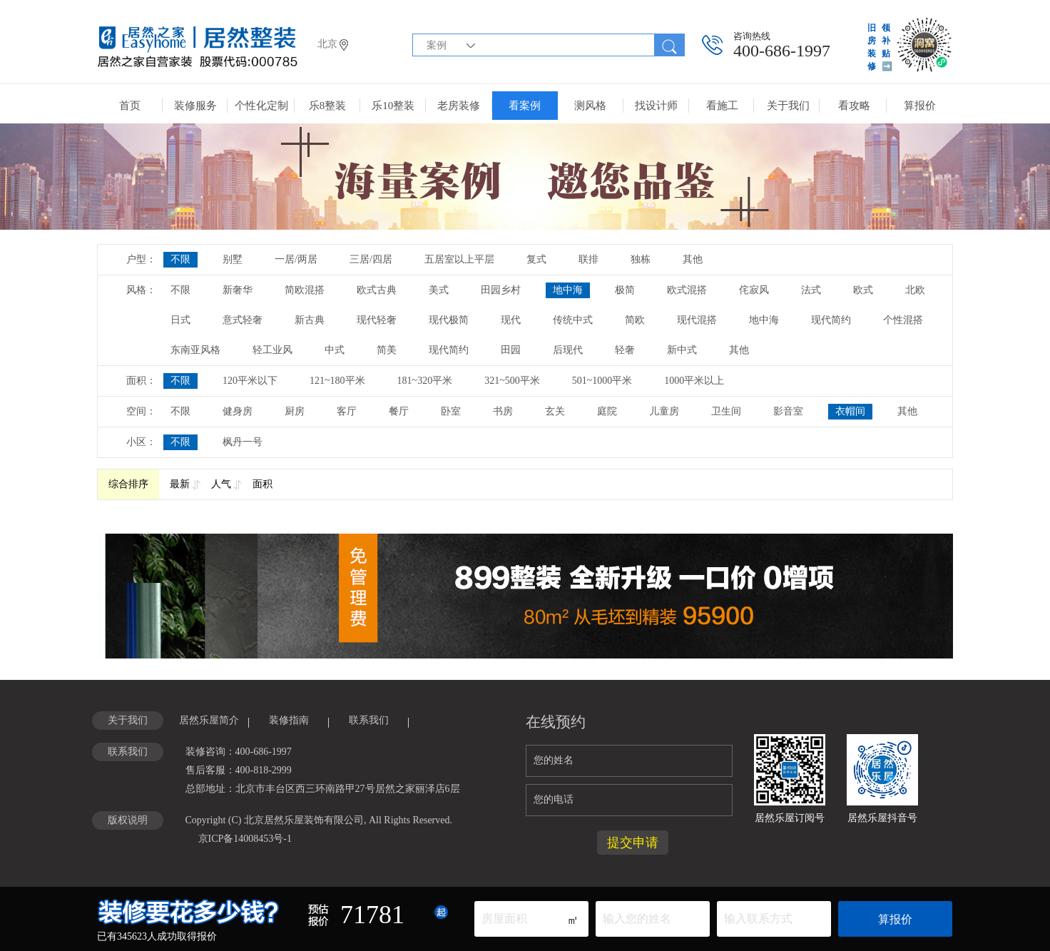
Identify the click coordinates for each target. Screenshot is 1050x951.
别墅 (233, 259)
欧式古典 (377, 290)
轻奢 (625, 350)
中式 (335, 350)
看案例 (525, 105)
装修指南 (289, 720)
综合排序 (128, 484)
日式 (180, 320)
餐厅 (399, 411)
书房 (503, 411)
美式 (439, 290)
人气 (221, 484)
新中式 (682, 350)
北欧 (915, 290)
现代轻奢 (377, 320)
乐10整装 (393, 105)
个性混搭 (903, 320)
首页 (130, 105)
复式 (536, 259)
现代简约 (831, 320)
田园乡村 (501, 290)
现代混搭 (697, 320)
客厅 (347, 411)
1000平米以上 (694, 380)
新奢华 (238, 290)
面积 (262, 484)
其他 (693, 259)
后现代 (568, 350)
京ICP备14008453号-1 (245, 838)
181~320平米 (425, 380)
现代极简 (449, 320)
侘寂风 (754, 290)
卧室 (451, 411)
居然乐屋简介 (209, 720)
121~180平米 (337, 380)
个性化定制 (261, 105)
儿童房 (664, 411)
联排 (588, 259)
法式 (811, 290)
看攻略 (854, 105)
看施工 (722, 105)
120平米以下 (250, 380)
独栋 (641, 259)
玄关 (555, 411)
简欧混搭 (305, 290)
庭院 (607, 411)
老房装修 (458, 105)
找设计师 (656, 105)
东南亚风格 (195, 350)
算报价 (920, 105)
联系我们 (369, 720)
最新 (180, 484)
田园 (511, 350)
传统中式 (573, 320)
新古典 (310, 320)
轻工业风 (272, 350)
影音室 (788, 411)
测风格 (590, 105)
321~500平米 (512, 380)
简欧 (635, 320)
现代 (511, 320)
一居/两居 (296, 259)
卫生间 (726, 411)
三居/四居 (371, 259)
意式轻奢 (242, 320)
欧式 (863, 290)
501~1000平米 (602, 380)
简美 (387, 350)
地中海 (568, 290)
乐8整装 (328, 105)
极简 (625, 290)
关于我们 (788, 105)
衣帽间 (850, 411)
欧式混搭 (687, 290)
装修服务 (195, 105)
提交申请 (632, 842)
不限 (180, 259)
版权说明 (128, 820)
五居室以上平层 (459, 259)
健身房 (238, 411)
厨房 (295, 411)
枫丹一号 (242, 442)
